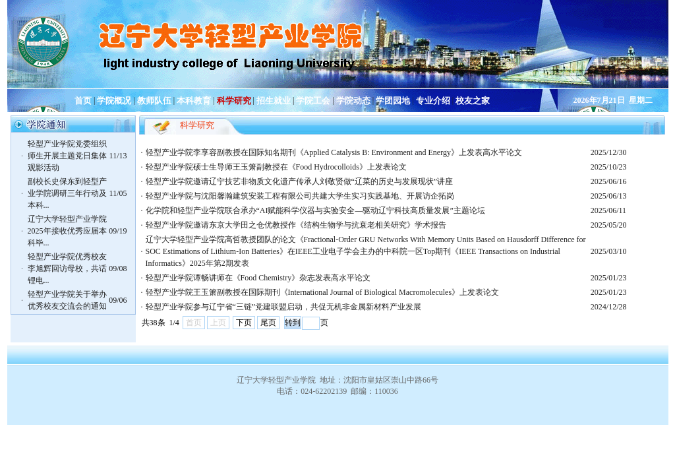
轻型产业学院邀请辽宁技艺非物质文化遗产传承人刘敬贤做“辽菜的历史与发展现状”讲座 (300, 181)
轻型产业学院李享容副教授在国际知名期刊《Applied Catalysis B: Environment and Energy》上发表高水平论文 (334, 152)
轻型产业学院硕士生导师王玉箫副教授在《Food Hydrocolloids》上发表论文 (276, 167)
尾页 (268, 322)
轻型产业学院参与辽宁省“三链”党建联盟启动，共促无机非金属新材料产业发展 (284, 306)
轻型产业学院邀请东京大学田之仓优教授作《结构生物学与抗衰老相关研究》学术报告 (296, 225)
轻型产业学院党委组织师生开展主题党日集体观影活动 (67, 155)
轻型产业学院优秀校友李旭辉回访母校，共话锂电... (67, 268)
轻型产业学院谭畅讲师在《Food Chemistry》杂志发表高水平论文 (258, 277)
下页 (244, 322)
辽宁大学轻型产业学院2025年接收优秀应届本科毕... (67, 230)
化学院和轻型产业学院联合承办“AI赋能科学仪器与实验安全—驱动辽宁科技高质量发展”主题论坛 (315, 210)
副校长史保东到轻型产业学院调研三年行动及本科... (67, 193)
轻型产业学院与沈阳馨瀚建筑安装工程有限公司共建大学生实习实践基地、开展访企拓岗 (300, 196)
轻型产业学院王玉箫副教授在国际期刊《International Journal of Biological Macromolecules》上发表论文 (323, 292)
